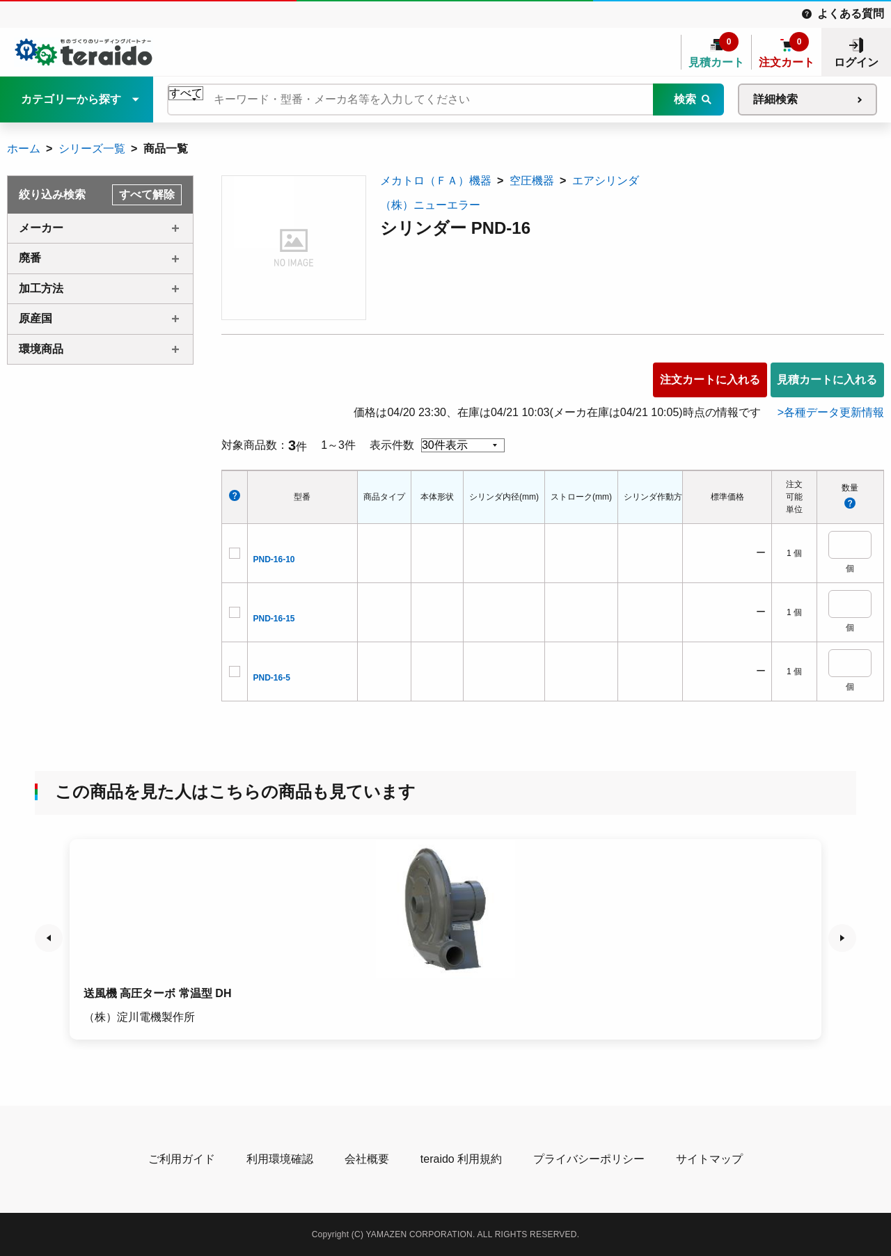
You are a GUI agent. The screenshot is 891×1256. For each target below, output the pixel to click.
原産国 (35, 318)
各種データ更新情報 (834, 412)
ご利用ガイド (181, 1159)
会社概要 (367, 1159)
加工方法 (41, 288)
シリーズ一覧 (91, 148)
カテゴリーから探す (71, 99)
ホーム (23, 148)
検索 (685, 99)
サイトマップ (709, 1159)
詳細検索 (775, 99)
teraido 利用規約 (461, 1159)
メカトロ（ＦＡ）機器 (435, 180)
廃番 (30, 258)
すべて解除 (147, 194)
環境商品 (41, 349)
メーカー (41, 228)
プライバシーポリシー (589, 1159)
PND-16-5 (271, 678)
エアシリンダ (605, 180)
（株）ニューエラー (430, 205)
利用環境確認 (279, 1159)
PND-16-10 (274, 559)
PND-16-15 (274, 618)
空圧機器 (532, 180)
